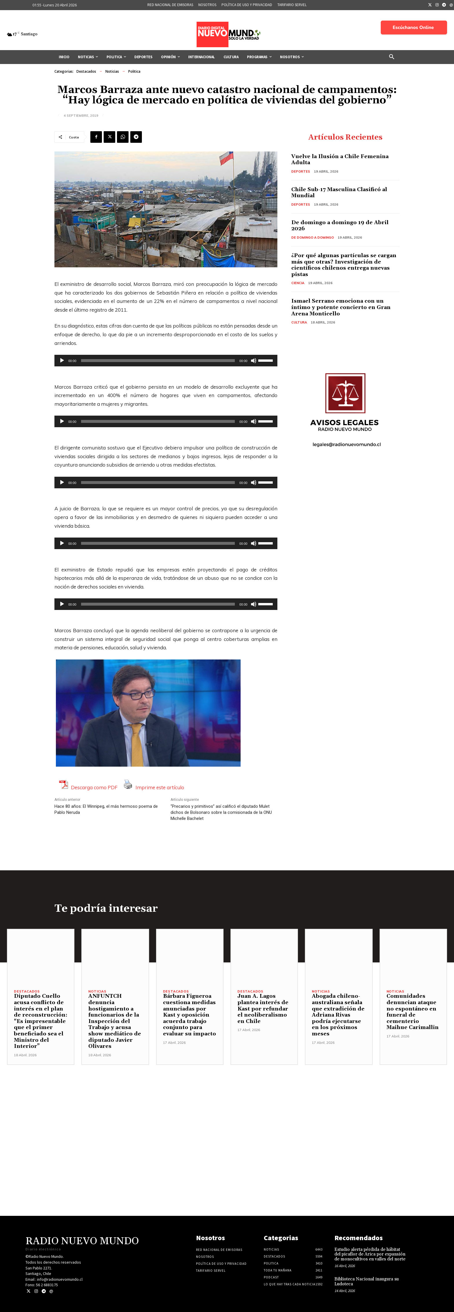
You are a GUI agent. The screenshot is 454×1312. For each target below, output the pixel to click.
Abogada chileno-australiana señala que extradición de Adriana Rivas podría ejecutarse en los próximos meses (338, 1015)
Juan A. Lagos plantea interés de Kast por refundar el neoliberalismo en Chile (262, 1008)
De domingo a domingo (312, 237)
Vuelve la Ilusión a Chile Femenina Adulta (340, 159)
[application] (165, 360)
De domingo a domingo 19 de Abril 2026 (340, 225)
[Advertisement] (227, 1105)
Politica (134, 71)
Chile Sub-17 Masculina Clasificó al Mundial (339, 192)
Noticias (112, 71)
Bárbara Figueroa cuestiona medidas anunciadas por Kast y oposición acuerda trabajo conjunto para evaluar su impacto (189, 1015)
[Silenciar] (254, 360)
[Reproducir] (62, 360)
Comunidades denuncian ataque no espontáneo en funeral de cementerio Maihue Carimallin (413, 1012)
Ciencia (297, 283)
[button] (392, 57)
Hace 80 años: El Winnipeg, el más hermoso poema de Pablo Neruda (106, 809)
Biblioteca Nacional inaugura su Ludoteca (366, 1281)
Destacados (86, 71)
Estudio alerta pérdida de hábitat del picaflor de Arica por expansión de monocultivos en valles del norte (369, 1254)
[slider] (158, 360)
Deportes (300, 171)
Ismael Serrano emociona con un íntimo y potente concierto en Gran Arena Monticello (341, 307)
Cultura (299, 322)
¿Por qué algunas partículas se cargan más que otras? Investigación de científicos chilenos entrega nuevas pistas (343, 265)
